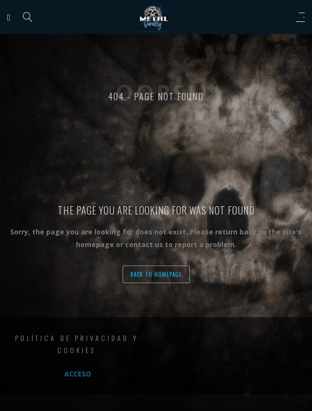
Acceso (77, 373)
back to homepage (156, 274)
